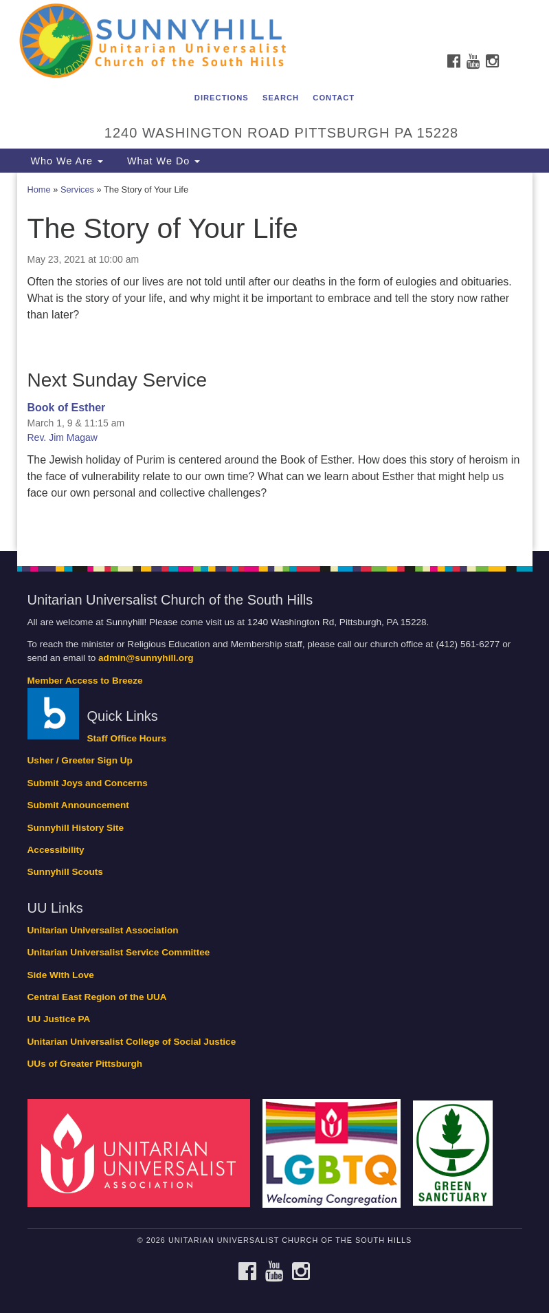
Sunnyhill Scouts (65, 872)
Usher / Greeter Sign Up (80, 760)
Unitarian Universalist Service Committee (118, 952)
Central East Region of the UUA (97, 997)
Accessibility (56, 850)
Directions (221, 98)
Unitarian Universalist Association (103, 930)
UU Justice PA (59, 1019)
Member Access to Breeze (85, 680)
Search (280, 98)
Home (39, 189)
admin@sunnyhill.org (146, 658)
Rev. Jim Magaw (62, 437)
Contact (334, 98)
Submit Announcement (78, 805)
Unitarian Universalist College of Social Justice (131, 1042)
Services (77, 189)
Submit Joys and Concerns (87, 783)
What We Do (162, 160)
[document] (274, 361)
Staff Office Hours (127, 738)
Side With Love (60, 975)
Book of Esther (66, 407)
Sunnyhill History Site (75, 828)
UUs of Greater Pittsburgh (85, 1064)
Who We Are (65, 160)
